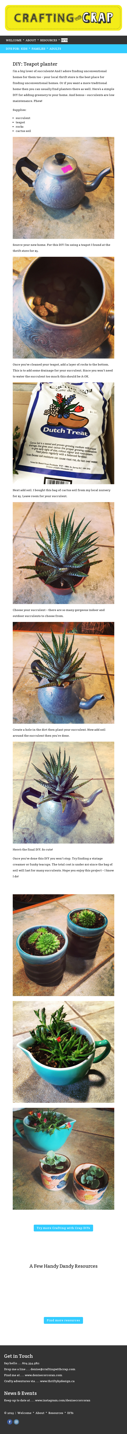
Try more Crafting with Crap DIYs (63, 1228)
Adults (55, 49)
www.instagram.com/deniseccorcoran (62, 1400)
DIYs (64, 40)
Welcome (13, 40)
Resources (48, 40)
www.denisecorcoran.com (43, 1375)
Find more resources (63, 1320)
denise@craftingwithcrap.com (53, 1369)
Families (38, 49)
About (31, 40)
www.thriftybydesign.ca (57, 1381)
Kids (24, 49)
